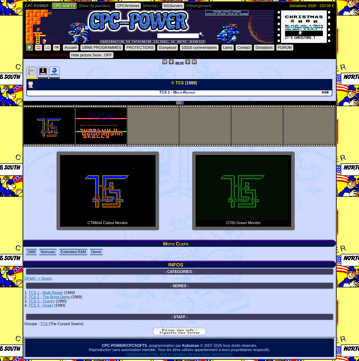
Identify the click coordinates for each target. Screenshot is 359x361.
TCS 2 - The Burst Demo (49, 297)
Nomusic (48, 252)
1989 (31, 252)
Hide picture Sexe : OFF (91, 55)
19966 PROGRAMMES (101, 48)
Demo (96, 252)
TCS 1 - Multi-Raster (46, 293)
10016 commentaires (199, 48)
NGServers (173, 6)
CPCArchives (128, 6)
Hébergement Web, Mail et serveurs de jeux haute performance (179, 354)
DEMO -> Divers (38, 279)
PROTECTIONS (140, 48)
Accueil (71, 48)
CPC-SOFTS (64, 6)
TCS (44, 324)
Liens (227, 48)
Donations (263, 48)
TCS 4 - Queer (41, 305)
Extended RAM (73, 252)
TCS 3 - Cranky (42, 301)
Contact (243, 48)
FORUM (285, 48)
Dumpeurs (167, 48)
